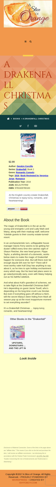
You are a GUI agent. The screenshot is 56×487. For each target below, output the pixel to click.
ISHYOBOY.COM (28, 482)
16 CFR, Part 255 (42, 456)
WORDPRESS (19, 480)
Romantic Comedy (25, 172)
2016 (17, 175)
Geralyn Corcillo (25, 166)
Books (16, 119)
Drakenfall (21, 169)
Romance (20, 179)
